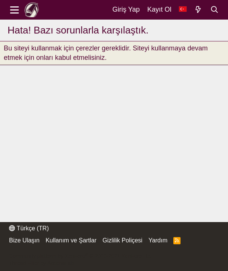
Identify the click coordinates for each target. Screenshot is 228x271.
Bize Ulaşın (24, 240)
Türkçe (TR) (29, 228)
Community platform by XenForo (80, 256)
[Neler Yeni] (198, 10)
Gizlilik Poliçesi (122, 240)
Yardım (157, 240)
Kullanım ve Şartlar (71, 240)
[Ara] (215, 10)
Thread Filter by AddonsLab (41, 263)
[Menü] (14, 10)
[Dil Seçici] (182, 9)
